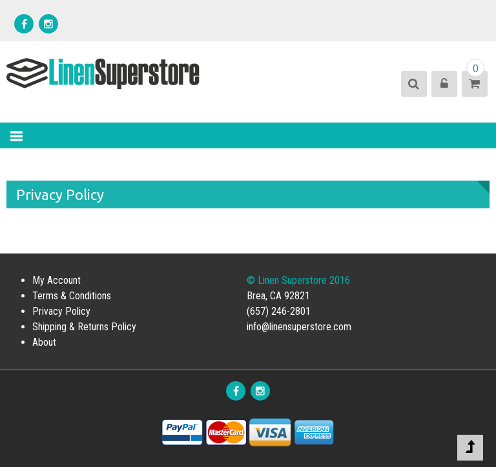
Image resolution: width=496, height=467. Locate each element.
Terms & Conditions (71, 296)
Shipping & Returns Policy (84, 327)
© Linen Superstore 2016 (298, 280)
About (44, 342)
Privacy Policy (61, 311)
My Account (56, 280)
